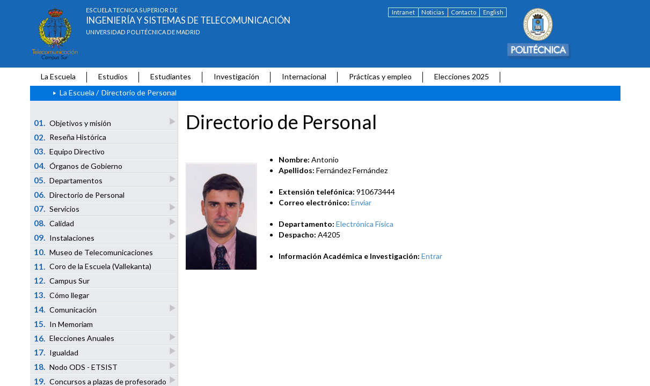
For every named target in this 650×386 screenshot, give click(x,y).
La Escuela (58, 76)
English (493, 12)
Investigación (236, 76)
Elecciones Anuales (74, 338)
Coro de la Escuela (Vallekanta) (92, 266)
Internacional (304, 76)
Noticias (432, 12)
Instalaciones (65, 237)
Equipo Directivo (69, 151)
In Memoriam (63, 324)
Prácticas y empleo (380, 76)
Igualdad (56, 352)
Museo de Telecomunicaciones (93, 252)
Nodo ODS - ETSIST (76, 366)
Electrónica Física (364, 223)
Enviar (361, 202)
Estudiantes (170, 76)
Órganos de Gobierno (78, 165)
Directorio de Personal (79, 194)
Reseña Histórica (70, 137)
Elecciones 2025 (461, 76)
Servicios (57, 208)
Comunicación (66, 309)
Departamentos (69, 180)
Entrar (431, 256)
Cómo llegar (61, 295)
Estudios (113, 76)
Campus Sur (62, 280)
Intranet (403, 12)
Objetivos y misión (73, 122)
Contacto (463, 12)
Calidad (54, 223)
